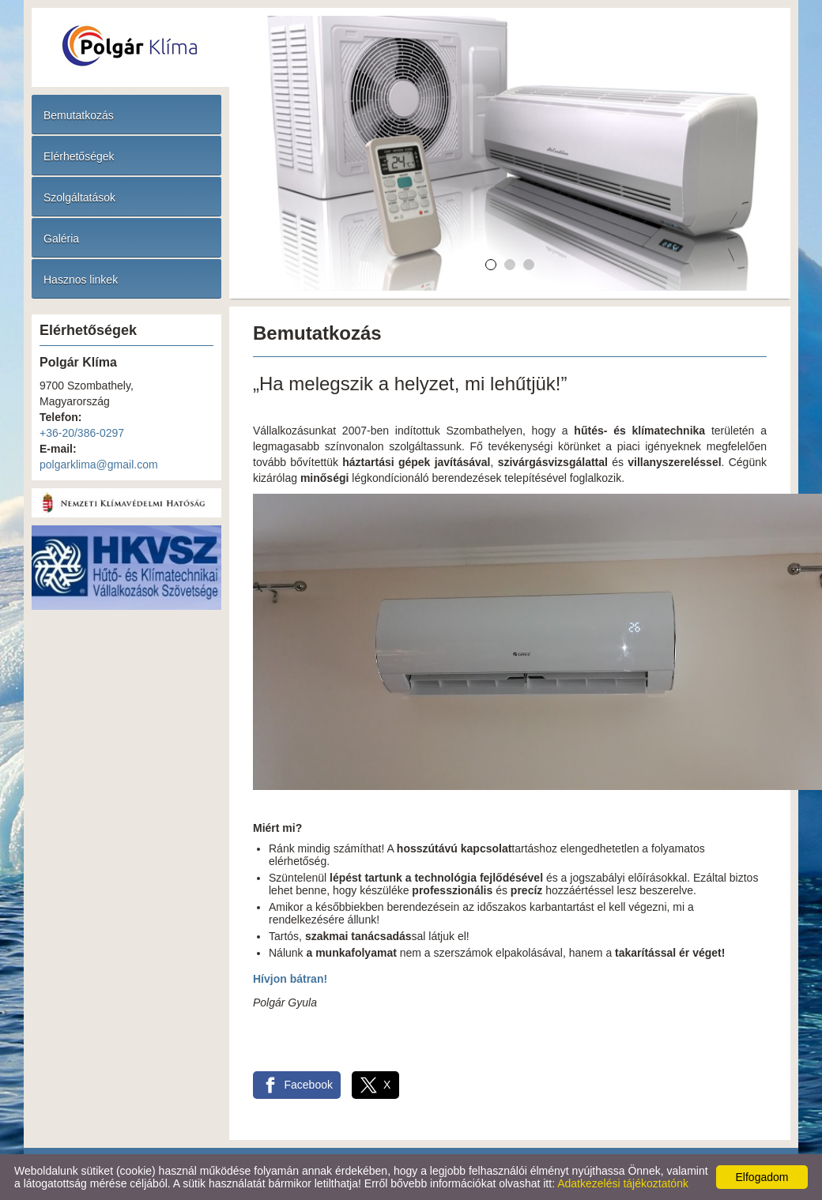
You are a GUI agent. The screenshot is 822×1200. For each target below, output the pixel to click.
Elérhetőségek (79, 156)
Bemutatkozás (78, 115)
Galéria (61, 238)
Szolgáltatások (79, 197)
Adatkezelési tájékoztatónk (622, 1183)
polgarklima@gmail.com (99, 464)
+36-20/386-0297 (82, 433)
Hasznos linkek (80, 279)
